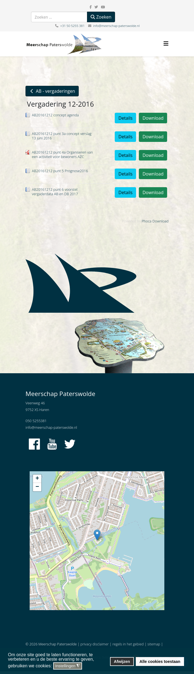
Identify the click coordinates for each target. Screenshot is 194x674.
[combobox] (59, 17)
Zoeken (101, 17)
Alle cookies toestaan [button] (159, 661)
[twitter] (96, 6)
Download (153, 118)
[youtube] (103, 6)
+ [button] (37, 479)
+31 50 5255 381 (72, 26)
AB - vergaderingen (52, 91)
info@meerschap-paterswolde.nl (116, 26)
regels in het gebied (128, 644)
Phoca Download (155, 221)
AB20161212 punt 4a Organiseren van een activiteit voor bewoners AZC (62, 154)
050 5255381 (36, 420)
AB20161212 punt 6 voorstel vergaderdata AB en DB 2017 (55, 191)
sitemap (153, 644)
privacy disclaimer (94, 644)
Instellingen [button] (67, 666)
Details (125, 118)
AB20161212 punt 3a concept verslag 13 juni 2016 (61, 136)
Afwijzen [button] (122, 661)
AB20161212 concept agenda (55, 114)
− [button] (37, 487)
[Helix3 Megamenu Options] (166, 43)
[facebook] (91, 6)
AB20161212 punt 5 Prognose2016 (60, 170)
